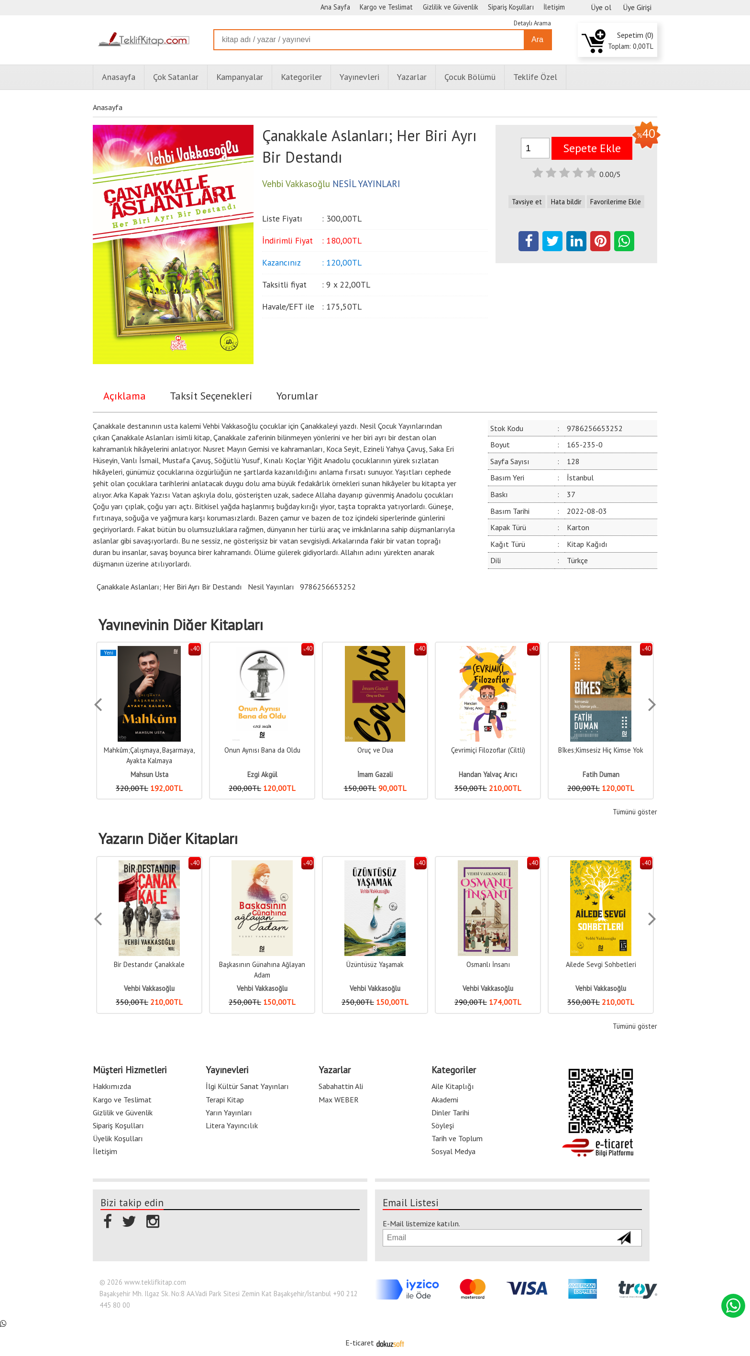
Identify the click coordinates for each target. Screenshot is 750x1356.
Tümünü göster (635, 811)
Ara (537, 39)
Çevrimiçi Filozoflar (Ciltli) (488, 750)
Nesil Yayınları (271, 586)
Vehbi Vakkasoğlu (149, 988)
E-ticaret (359, 1342)
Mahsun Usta (149, 774)
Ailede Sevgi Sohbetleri (601, 964)
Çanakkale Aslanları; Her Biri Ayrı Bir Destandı (169, 586)
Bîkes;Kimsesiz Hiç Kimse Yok (600, 750)
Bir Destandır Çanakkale (149, 964)
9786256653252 (328, 586)
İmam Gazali (375, 774)
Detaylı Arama (532, 23)
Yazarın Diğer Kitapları (168, 839)
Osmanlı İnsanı (488, 964)
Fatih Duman (601, 774)
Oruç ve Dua (375, 750)
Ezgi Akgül (262, 774)
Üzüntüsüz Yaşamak (375, 964)
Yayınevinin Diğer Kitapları (181, 625)
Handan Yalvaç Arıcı (488, 774)
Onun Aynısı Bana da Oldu (262, 750)
